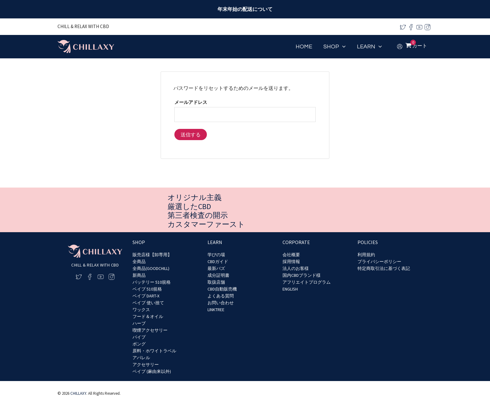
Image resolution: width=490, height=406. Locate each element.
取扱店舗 (216, 282)
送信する (191, 134)
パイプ (139, 337)
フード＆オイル (147, 316)
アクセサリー (145, 364)
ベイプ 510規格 (147, 289)
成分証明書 (218, 275)
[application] (342, 46)
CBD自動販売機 (222, 289)
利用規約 (366, 254)
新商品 (139, 275)
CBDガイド (218, 261)
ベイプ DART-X (145, 296)
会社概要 (291, 254)
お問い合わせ (221, 303)
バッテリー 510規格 (151, 282)
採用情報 (291, 261)
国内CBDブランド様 (301, 275)
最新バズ (216, 268)
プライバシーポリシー (379, 261)
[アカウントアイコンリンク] (399, 46)
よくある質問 (221, 296)
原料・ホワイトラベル (154, 351)
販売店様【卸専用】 (152, 254)
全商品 (139, 261)
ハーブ (139, 323)
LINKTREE (216, 309)
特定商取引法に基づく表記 (384, 268)
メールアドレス (190, 102)
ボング (139, 344)
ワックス (141, 309)
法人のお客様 (295, 268)
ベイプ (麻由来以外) (151, 371)
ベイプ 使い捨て (148, 303)
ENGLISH (290, 289)
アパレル (141, 357)
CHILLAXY (78, 393)
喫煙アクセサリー (150, 330)
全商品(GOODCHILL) (150, 268)
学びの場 (216, 254)
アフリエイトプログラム (306, 282)
